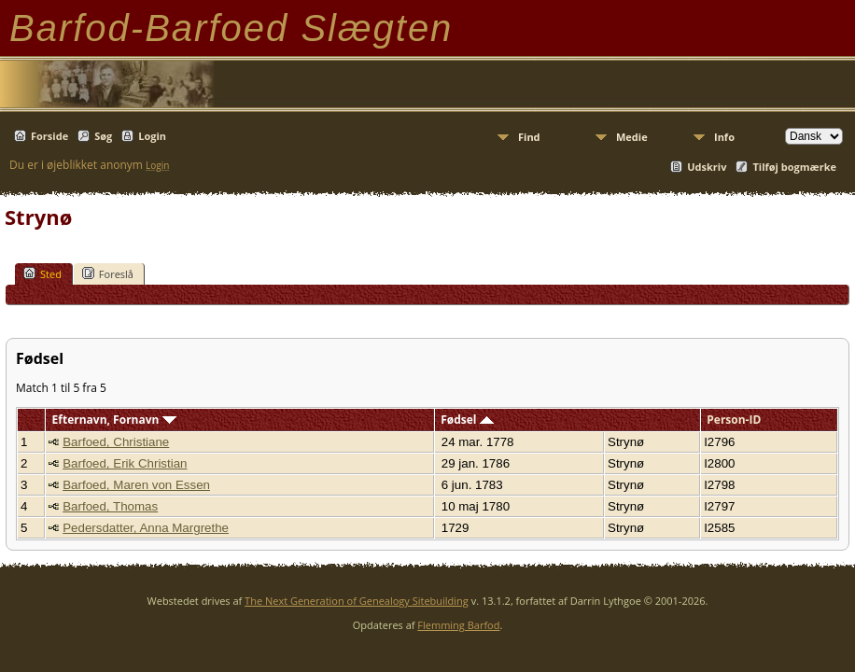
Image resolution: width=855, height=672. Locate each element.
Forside (49, 136)
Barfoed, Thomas (110, 506)
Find (529, 137)
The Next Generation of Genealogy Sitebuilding (357, 601)
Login (152, 136)
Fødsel (467, 419)
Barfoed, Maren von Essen (136, 485)
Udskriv (706, 167)
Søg (103, 136)
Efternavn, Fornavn (114, 419)
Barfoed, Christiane (116, 442)
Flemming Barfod (458, 625)
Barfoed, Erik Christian (125, 463)
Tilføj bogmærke (794, 167)
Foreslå (107, 273)
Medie (632, 137)
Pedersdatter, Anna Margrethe (146, 528)
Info (724, 137)
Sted (42, 273)
